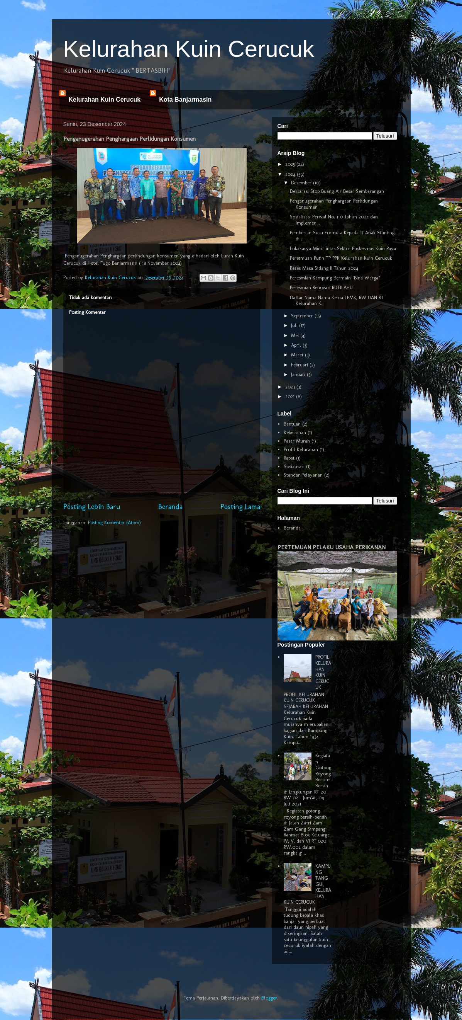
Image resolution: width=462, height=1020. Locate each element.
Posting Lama (240, 506)
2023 (290, 387)
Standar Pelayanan (303, 475)
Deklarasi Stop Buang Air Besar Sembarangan (337, 191)
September (303, 315)
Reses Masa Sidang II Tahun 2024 (324, 268)
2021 (290, 396)
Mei (295, 335)
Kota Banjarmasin (185, 99)
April (297, 345)
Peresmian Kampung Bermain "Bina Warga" (335, 278)
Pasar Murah (297, 441)
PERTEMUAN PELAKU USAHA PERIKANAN (332, 547)
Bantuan (292, 424)
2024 (291, 174)
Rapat (289, 458)
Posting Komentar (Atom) (114, 522)
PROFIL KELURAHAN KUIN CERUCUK (323, 672)
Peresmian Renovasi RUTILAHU (321, 287)
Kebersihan (295, 432)
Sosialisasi (294, 466)
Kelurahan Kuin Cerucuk (188, 49)
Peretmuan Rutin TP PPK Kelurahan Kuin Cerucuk (341, 258)
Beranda (170, 506)
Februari (300, 365)
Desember (302, 183)
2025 (290, 164)
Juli (295, 325)
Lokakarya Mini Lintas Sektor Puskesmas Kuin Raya (343, 248)
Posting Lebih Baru (91, 506)
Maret (298, 355)
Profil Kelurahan (301, 449)
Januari (299, 374)
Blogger (269, 998)
